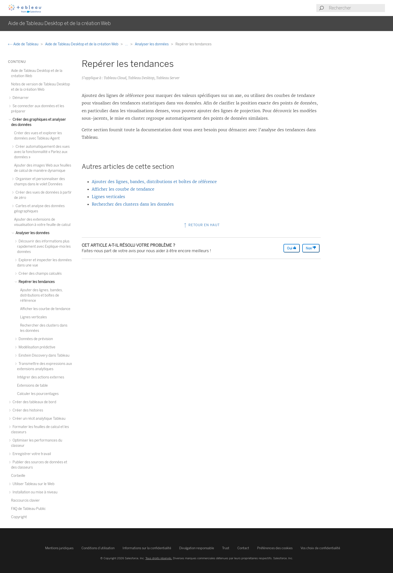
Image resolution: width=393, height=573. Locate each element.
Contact (243, 548)
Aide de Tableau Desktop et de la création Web (82, 44)
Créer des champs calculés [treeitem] (39, 273)
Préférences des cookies (274, 548)
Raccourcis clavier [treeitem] (25, 500)
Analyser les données (152, 44)
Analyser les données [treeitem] (31, 233)
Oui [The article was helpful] (291, 248)
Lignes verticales (108, 196)
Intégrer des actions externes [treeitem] (40, 377)
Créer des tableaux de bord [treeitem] (33, 402)
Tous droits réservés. (158, 558)
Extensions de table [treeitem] (32, 385)
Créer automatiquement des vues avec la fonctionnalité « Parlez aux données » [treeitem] (42, 152)
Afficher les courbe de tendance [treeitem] (45, 309)
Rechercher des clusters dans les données (133, 204)
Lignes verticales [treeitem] (33, 317)
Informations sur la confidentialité (147, 548)
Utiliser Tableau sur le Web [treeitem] (32, 484)
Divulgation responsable (196, 548)
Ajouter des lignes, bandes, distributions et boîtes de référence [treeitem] (41, 295)
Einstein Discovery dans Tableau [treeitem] (43, 355)
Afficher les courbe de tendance (123, 189)
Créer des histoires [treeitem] (27, 410)
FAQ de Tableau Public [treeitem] (28, 509)
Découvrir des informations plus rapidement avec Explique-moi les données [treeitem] (44, 246)
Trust (225, 548)
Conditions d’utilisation (98, 548)
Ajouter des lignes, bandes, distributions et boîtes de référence (154, 181)
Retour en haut (201, 225)
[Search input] (356, 8)
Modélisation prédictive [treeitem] (36, 347)
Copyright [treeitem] (19, 517)
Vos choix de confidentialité (320, 548)
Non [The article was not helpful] (311, 248)
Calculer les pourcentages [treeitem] (38, 394)
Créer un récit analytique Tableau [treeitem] (38, 418)
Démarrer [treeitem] (20, 98)
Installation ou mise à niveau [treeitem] (34, 492)
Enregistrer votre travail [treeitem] (31, 454)
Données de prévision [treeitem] (35, 339)
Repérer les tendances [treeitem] (36, 282)
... (127, 44)
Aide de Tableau (23, 44)
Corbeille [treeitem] (18, 476)
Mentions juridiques (59, 548)
